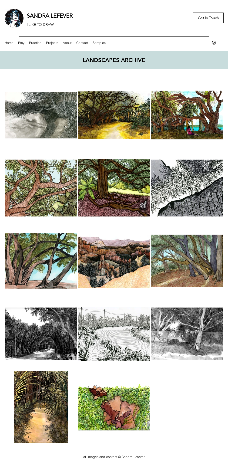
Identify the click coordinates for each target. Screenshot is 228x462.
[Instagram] (213, 42)
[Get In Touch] (208, 18)
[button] (35, 42)
